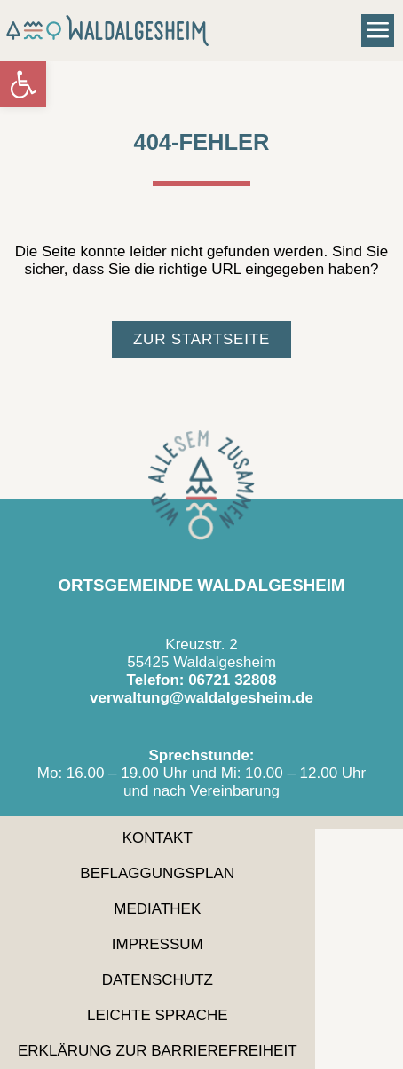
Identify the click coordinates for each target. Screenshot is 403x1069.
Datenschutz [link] (157, 979)
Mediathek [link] (157, 908)
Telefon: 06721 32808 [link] (202, 680)
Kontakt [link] (157, 837)
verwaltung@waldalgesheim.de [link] (201, 697)
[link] (23, 84)
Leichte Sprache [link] (157, 1015)
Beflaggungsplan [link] (157, 873)
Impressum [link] (157, 944)
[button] (378, 31)
